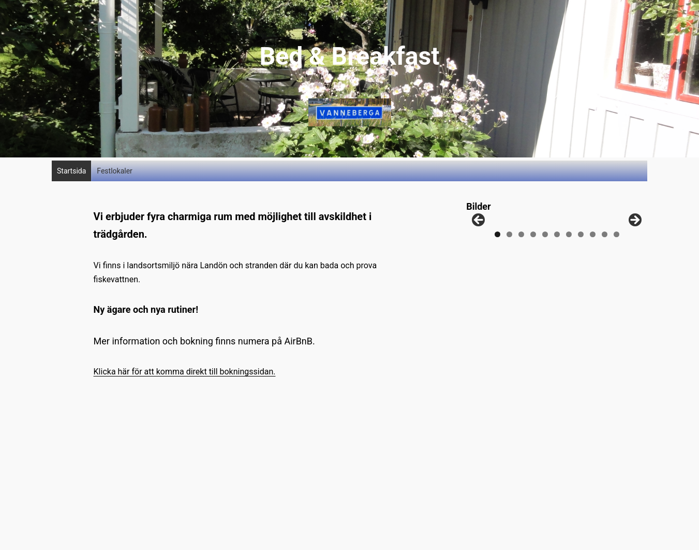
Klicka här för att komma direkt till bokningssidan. (185, 372)
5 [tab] (545, 273)
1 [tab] (497, 273)
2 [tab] (509, 273)
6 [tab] (557, 273)
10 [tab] (604, 273)
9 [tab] (593, 273)
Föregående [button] (479, 240)
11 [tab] (616, 273)
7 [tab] (569, 273)
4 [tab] (533, 273)
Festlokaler (114, 171)
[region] (556, 242)
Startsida (71, 171)
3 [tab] (521, 273)
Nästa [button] (634, 240)
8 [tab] (581, 273)
